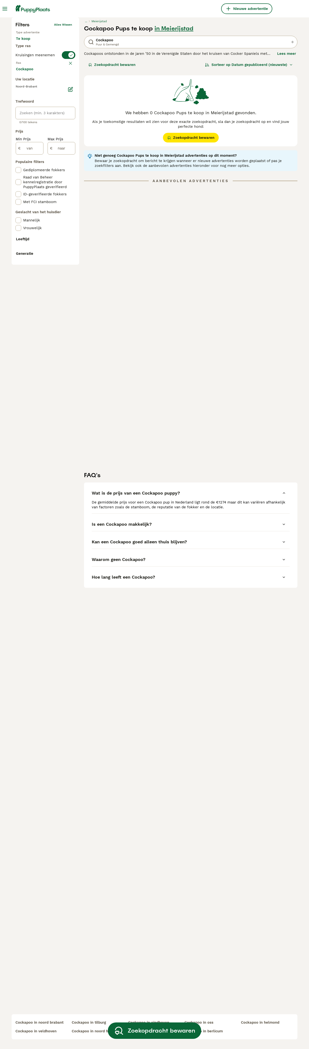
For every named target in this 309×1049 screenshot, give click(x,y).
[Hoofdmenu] (5, 9)
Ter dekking (30, 134)
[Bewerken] (70, 287)
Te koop (27, 122)
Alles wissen (63, 104)
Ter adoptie (55, 122)
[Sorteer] (248, 144)
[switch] (45, 152)
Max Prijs (55, 337)
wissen (67, 162)
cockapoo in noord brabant (39, 1022)
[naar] (61, 346)
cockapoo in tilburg (89, 1022)
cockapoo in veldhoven (35, 1031)
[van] (29, 346)
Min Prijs (23, 337)
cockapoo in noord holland (95, 1031)
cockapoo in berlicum (203, 1031)
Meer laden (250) (35, 266)
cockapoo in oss (198, 1022)
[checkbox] (18, 186)
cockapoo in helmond (260, 1022)
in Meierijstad (173, 107)
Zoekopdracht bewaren (111, 144)
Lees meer (286, 133)
